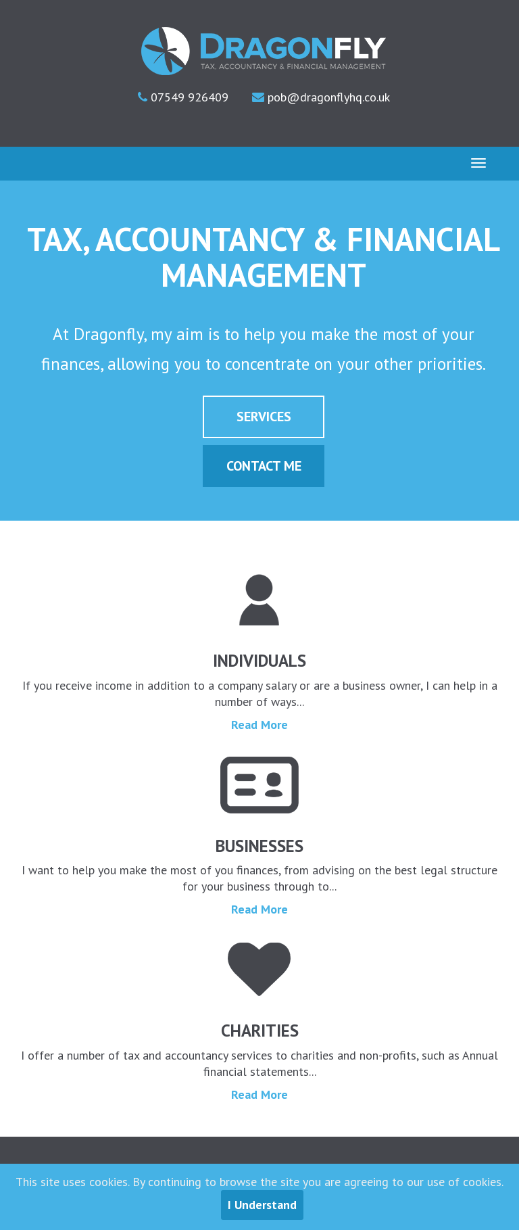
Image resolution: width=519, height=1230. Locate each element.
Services (264, 416)
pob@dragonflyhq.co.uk (327, 97)
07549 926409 (187, 97)
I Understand (262, 1204)
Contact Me (263, 466)
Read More (259, 724)
